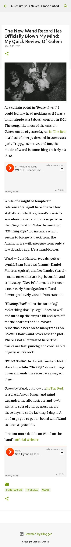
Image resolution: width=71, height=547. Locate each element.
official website (27, 440)
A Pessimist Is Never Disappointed (35, 6)
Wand (45, 490)
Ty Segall (32, 490)
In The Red (57, 131)
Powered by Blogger (35, 534)
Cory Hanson (14, 490)
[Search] (65, 6)
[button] (7, 53)
